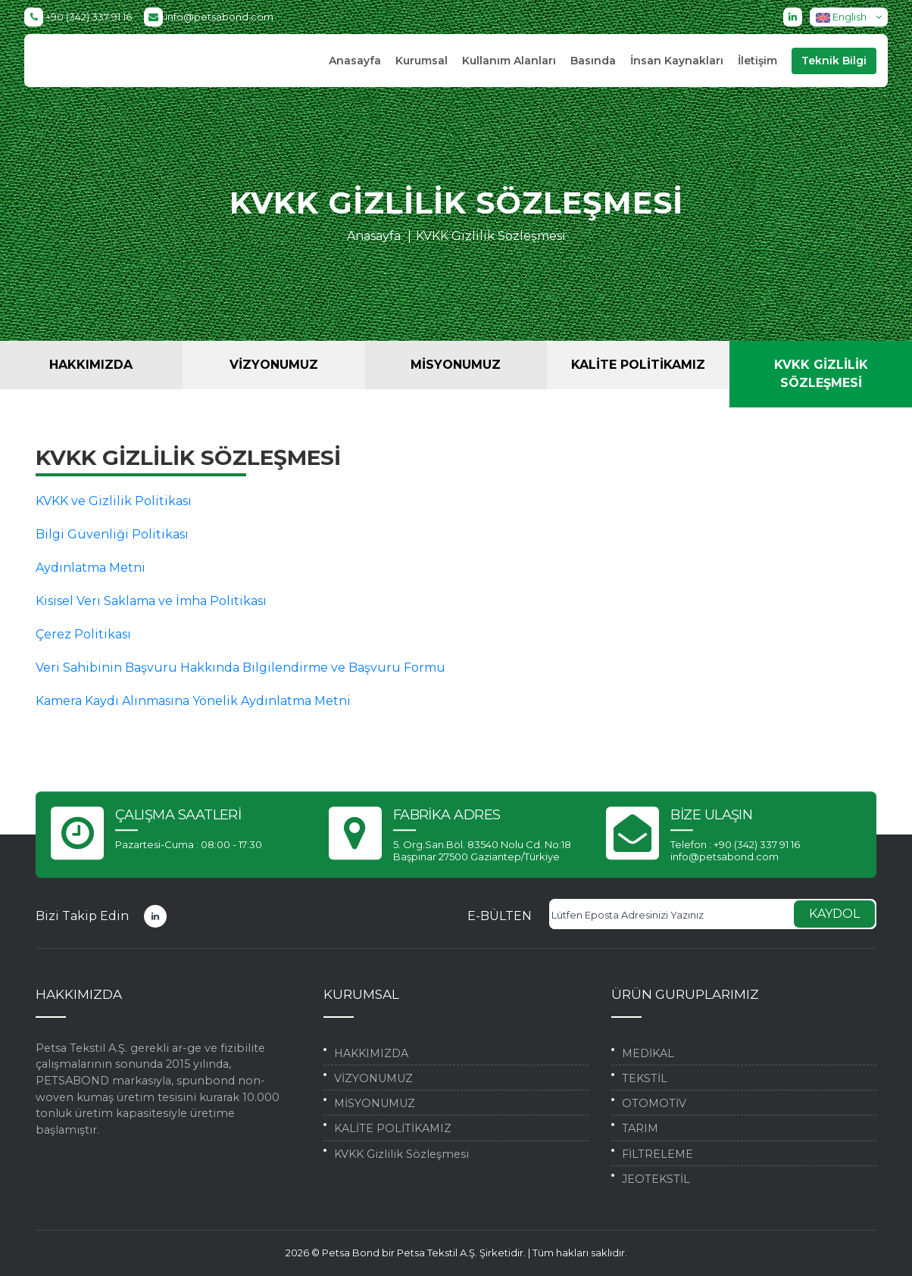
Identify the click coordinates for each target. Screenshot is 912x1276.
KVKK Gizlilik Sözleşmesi (491, 236)
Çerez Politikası (83, 634)
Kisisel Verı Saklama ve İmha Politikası (151, 601)
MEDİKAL (648, 1053)
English (852, 17)
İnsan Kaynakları (676, 60)
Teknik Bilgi (834, 60)
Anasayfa (355, 60)
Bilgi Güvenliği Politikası (112, 534)
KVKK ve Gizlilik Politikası (114, 501)
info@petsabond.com (208, 17)
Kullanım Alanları (509, 60)
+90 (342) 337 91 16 (78, 17)
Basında (593, 60)
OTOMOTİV (654, 1103)
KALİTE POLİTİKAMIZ (638, 364)
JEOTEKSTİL (656, 1179)
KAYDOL (834, 913)
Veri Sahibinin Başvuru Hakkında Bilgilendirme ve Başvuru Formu (240, 667)
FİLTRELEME (657, 1154)
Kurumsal (421, 60)
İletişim (757, 60)
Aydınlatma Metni (90, 567)
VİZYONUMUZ (274, 364)
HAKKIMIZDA (91, 364)
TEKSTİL (644, 1078)
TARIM (640, 1128)
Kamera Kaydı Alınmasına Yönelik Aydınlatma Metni (193, 701)
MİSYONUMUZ (456, 364)
